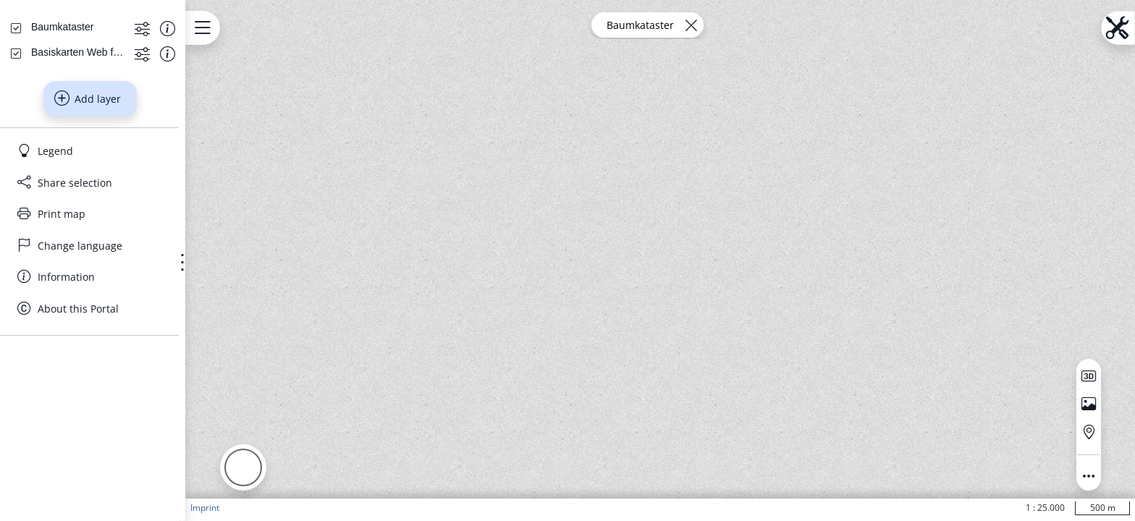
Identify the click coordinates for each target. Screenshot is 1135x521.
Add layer (137, 236)
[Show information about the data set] (250, 165)
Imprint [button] (303, 507)
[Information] (139, 415)
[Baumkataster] (77, 164)
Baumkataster (689, 25)
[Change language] (139, 383)
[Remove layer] (740, 25)
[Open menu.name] (301, 28)
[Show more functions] (225, 165)
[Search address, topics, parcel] (128, 115)
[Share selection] (139, 320)
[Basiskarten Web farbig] (98, 189)
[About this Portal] (139, 446)
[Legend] (139, 289)
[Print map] (139, 352)
